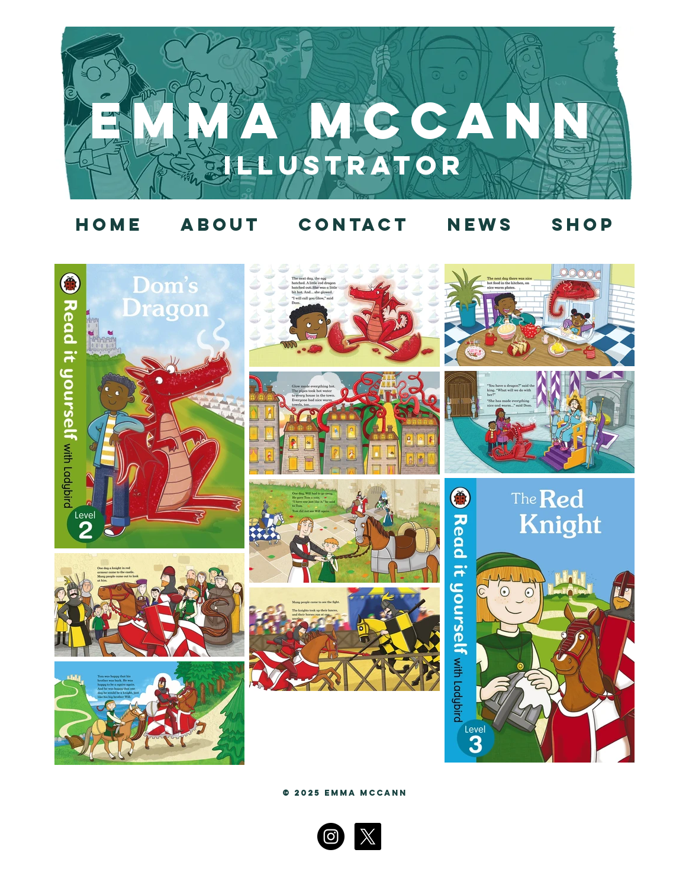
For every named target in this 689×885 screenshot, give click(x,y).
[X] (367, 836)
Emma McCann (344, 120)
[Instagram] (330, 836)
